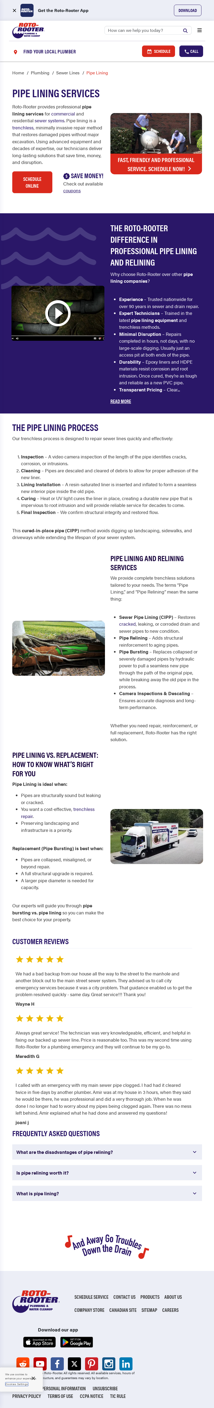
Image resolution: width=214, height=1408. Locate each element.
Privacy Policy (26, 1395)
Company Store (89, 1309)
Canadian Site (123, 1309)
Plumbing (40, 72)
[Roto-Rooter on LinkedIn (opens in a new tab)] (125, 1363)
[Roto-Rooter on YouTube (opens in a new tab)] (40, 1363)
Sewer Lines (68, 72)
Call (191, 51)
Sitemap (149, 1309)
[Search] (148, 30)
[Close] (33, 1378)
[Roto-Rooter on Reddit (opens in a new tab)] (22, 1363)
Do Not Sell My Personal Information (49, 1388)
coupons (72, 190)
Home (18, 72)
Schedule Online (32, 182)
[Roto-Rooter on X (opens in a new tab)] (74, 1363)
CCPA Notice (91, 1395)
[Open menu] (199, 31)
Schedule (158, 51)
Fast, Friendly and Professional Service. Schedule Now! (156, 164)
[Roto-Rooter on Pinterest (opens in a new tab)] (91, 1363)
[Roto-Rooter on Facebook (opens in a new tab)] (57, 1363)
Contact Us (124, 1296)
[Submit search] (187, 30)
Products (149, 1296)
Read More (120, 401)
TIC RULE (118, 1395)
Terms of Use (60, 1395)
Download (188, 10)
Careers (170, 1309)
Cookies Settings (16, 1384)
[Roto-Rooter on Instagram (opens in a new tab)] (108, 1363)
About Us (173, 1296)
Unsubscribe (105, 1388)
